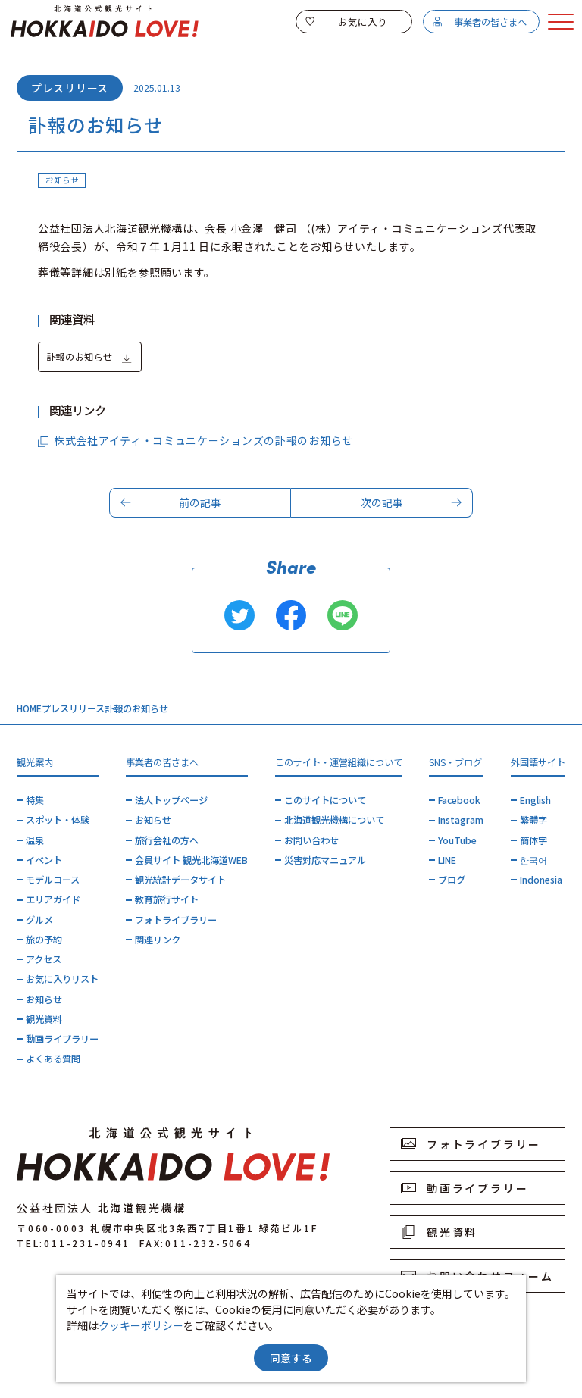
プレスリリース (73, 708)
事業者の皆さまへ (479, 22)
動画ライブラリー (62, 1039)
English (535, 800)
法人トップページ (171, 800)
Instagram (460, 820)
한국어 (533, 860)
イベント (44, 860)
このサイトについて (325, 800)
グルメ (39, 920)
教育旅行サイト (167, 899)
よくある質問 (53, 1058)
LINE (447, 860)
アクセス (43, 959)
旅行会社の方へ (167, 840)
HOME (29, 708)
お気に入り (346, 22)
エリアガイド (53, 899)
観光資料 (44, 1019)
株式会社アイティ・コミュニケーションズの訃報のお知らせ (195, 441)
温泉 (35, 840)
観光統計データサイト (180, 879)
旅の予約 (44, 939)
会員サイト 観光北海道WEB (191, 860)
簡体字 (533, 840)
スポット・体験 (57, 820)
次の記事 (411, 502)
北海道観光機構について (334, 820)
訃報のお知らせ (89, 358)
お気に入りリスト (62, 979)
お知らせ (44, 999)
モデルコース (53, 879)
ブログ (451, 879)
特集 (35, 800)
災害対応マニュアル (325, 860)
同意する (291, 1357)
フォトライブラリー (176, 920)
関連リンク (157, 939)
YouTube (457, 840)
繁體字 (533, 820)
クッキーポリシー (141, 1325)
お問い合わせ (311, 840)
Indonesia (541, 879)
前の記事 (170, 502)
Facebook (459, 800)
